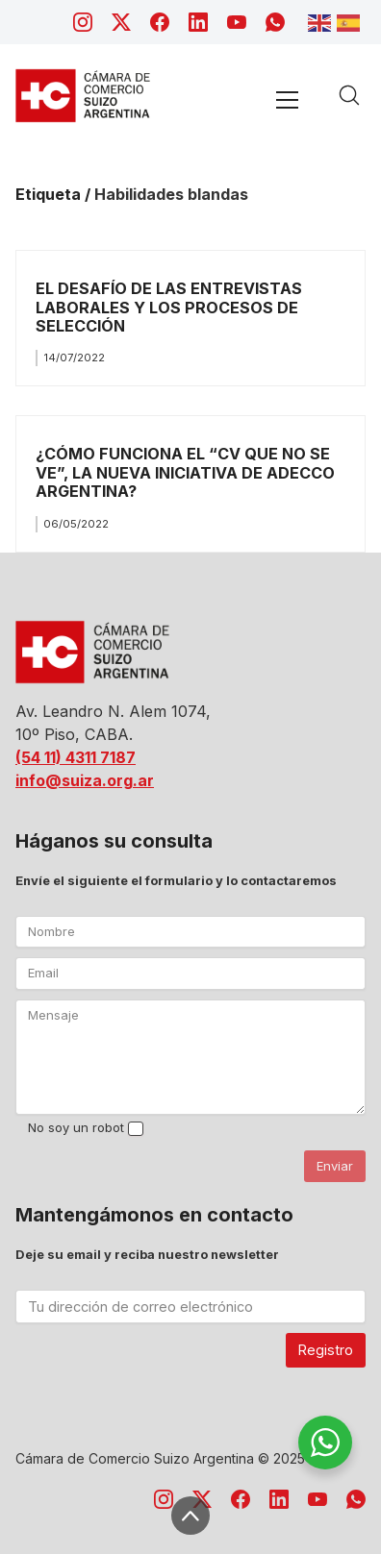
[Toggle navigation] (286, 99)
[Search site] (349, 95)
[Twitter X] (121, 22)
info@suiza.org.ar (84, 780)
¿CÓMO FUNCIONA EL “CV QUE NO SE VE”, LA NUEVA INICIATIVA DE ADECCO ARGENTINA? (185, 472)
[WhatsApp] (275, 22)
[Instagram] (82, 22)
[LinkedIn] (198, 22)
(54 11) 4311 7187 (75, 757)
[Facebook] (159, 22)
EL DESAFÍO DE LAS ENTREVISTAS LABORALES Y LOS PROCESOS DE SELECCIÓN (169, 307)
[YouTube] (236, 22)
